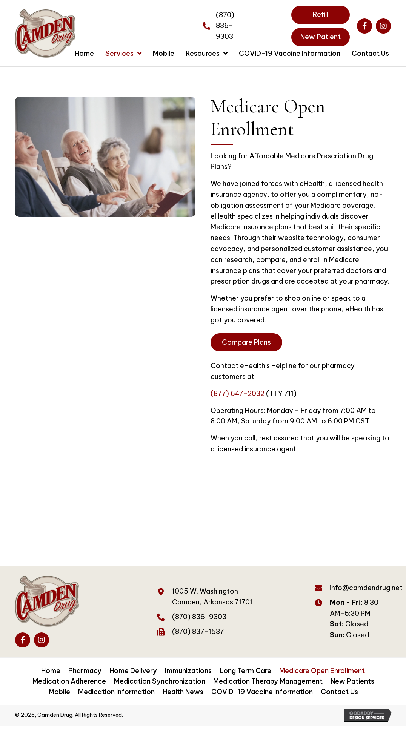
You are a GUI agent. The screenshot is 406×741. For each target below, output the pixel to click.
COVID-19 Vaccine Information (262, 691)
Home (50, 670)
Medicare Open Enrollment (322, 670)
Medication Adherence (69, 681)
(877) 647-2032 (238, 393)
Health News (183, 691)
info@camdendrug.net (366, 587)
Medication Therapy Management (268, 681)
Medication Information (116, 691)
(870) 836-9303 (225, 26)
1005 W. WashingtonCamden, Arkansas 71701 (212, 596)
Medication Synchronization (159, 681)
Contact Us (339, 691)
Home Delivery (133, 670)
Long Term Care (245, 670)
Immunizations (188, 670)
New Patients (352, 681)
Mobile (59, 691)
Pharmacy (85, 670)
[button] (364, 26)
